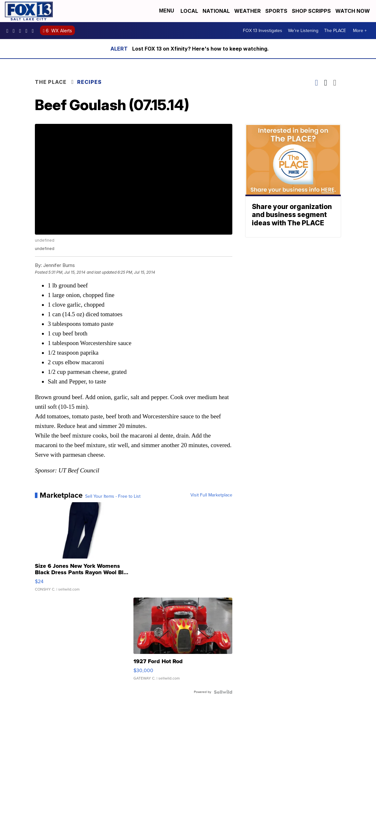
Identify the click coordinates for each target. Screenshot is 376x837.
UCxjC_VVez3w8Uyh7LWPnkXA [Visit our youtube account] (28, 31)
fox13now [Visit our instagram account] (15, 31)
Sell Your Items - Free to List (112, 496)
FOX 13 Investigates (262, 30)
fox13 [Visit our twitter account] (21, 31)
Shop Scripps (311, 11)
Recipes (89, 82)
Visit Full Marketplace (211, 495)
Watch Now (353, 11)
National (216, 11)
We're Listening (303, 30)
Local (189, 11)
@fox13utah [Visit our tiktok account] (34, 31)
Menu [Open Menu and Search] (166, 10)
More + (360, 30)
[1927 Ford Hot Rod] (182, 642)
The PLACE (335, 30)
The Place (51, 82)
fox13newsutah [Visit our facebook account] (9, 31)
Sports (276, 11)
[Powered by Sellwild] (223, 692)
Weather (247, 11)
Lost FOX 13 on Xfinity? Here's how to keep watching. (200, 48)
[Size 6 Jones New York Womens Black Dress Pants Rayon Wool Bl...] (84, 550)
